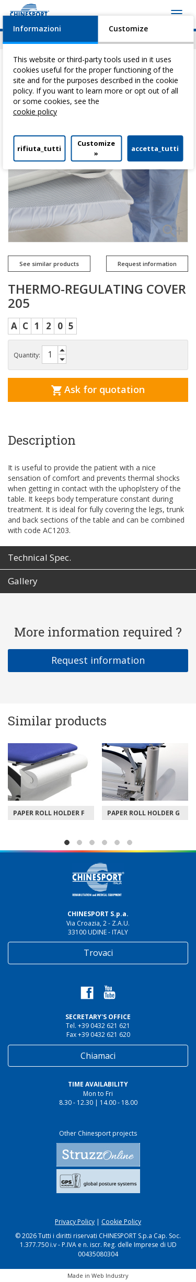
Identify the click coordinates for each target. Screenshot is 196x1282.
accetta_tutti (155, 148)
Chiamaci (98, 1055)
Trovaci (98, 952)
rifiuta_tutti (39, 148)
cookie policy (35, 112)
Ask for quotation (98, 389)
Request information (147, 264)
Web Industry (110, 1275)
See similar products (49, 264)
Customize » (96, 148)
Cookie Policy (121, 1221)
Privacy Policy (75, 1221)
